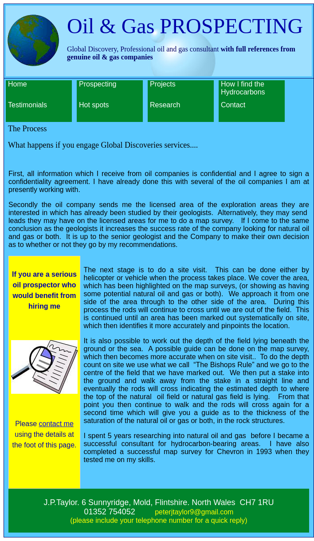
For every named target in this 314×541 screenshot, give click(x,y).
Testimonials (27, 105)
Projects (163, 84)
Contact (233, 105)
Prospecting (98, 84)
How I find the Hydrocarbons (243, 88)
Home (17, 84)
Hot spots (94, 105)
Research (165, 105)
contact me (56, 423)
